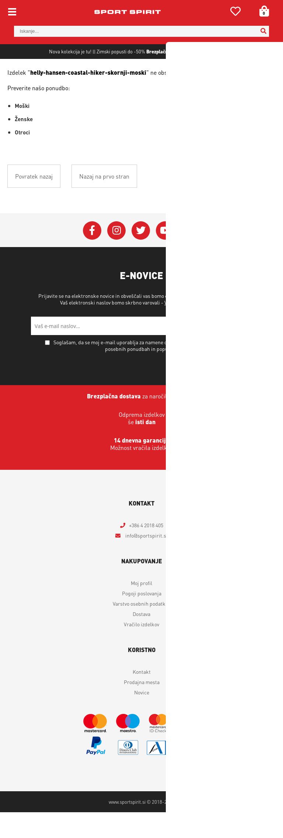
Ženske (24, 144)
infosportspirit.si (146, 561)
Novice (141, 718)
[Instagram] (116, 256)
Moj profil (141, 608)
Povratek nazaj (34, 202)
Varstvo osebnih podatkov (192, 328)
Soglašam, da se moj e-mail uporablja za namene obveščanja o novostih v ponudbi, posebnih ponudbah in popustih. (145, 371)
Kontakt (142, 697)
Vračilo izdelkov (141, 650)
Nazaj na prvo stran (104, 202)
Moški (22, 131)
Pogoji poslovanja (141, 619)
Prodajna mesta (142, 707)
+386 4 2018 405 (146, 550)
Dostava (141, 639)
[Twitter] (141, 256)
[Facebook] (92, 256)
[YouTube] (165, 256)
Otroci (22, 158)
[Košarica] (261, 11)
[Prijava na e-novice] (243, 351)
